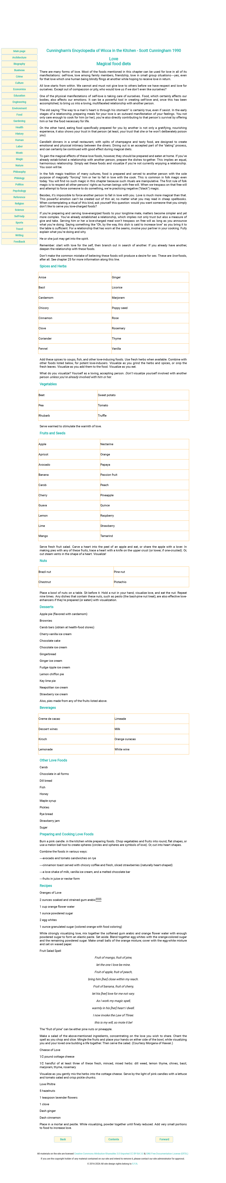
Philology (19, 178)
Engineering (19, 101)
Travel (19, 228)
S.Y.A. (135, 1163)
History (19, 133)
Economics (19, 89)
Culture (19, 82)
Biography (19, 63)
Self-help (19, 216)
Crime (19, 76)
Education (19, 95)
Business (19, 70)
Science (19, 209)
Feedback (19, 241)
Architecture (19, 57)
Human (19, 140)
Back (63, 1139)
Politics (19, 184)
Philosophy (19, 171)
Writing (19, 235)
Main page (19, 51)
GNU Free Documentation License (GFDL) (167, 1153)
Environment (19, 108)
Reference (19, 197)
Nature (19, 165)
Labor (19, 146)
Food (19, 114)
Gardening (19, 121)
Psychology (19, 190)
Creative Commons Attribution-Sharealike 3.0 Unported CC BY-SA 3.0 (109, 1153)
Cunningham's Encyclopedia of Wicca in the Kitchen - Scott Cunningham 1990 (113, 50)
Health (19, 127)
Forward (164, 1139)
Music (19, 152)
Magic (19, 159)
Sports (19, 222)
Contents (113, 1139)
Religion (19, 203)
